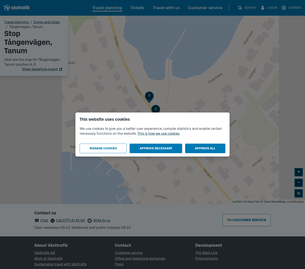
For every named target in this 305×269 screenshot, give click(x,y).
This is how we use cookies (158, 134)
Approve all (205, 148)
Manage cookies (103, 148)
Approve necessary (156, 148)
